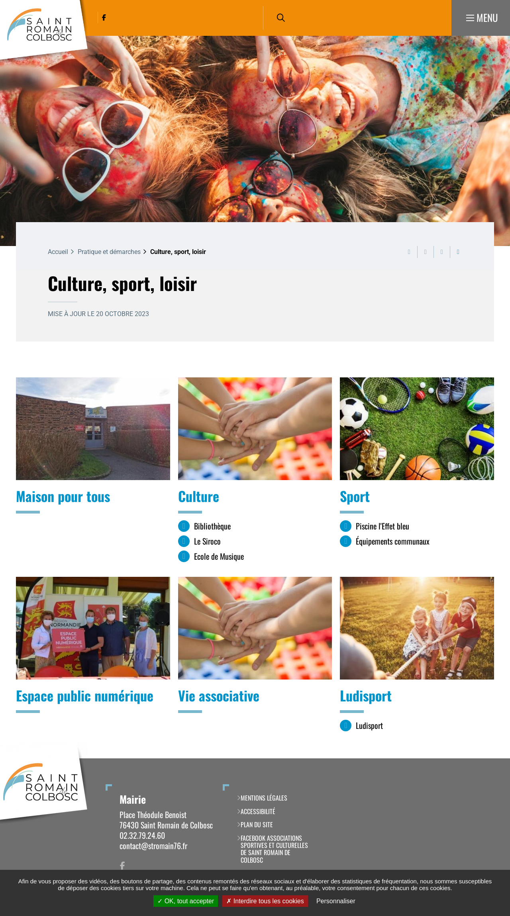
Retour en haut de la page (492, 758)
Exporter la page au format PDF (426, 252)
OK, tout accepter (185, 901)
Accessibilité (258, 811)
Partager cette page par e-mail (442, 252)
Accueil (58, 252)
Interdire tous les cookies (265, 901)
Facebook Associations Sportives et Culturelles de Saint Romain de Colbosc (274, 849)
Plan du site (257, 824)
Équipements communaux (393, 541)
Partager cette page (458, 252)
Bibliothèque (212, 526)
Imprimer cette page (409, 252)
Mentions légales (264, 797)
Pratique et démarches (109, 252)
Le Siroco (207, 541)
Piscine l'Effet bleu (382, 526)
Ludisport (369, 725)
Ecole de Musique (219, 556)
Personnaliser (335, 901)
